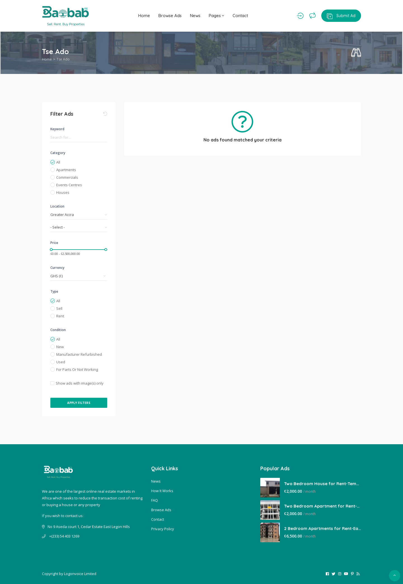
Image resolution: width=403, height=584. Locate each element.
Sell (59, 308)
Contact (240, 15)
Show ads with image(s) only (80, 383)
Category (57, 152)
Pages (216, 15)
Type (54, 291)
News (195, 15)
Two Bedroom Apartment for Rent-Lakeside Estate (322, 506)
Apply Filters (78, 403)
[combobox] (78, 215)
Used (60, 361)
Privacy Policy (162, 528)
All (58, 162)
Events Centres (69, 184)
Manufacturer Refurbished (79, 354)
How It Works (162, 490)
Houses (62, 192)
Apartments (66, 169)
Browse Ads (170, 15)
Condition (58, 329)
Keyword (57, 129)
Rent (60, 315)
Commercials (67, 177)
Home (144, 15)
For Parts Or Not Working (77, 369)
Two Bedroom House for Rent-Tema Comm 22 (322, 483)
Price (54, 242)
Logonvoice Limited (80, 573)
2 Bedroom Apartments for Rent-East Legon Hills (322, 528)
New (60, 346)
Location (57, 206)
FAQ (154, 500)
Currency (57, 267)
